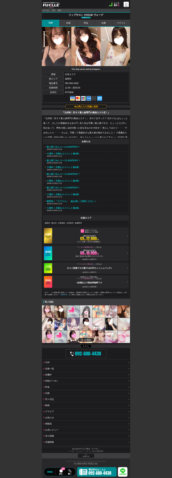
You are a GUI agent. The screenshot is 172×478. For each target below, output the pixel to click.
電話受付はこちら (99, 472)
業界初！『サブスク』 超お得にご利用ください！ (72, 201)
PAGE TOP (86, 456)
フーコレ (46, 10)
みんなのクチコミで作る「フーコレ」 (86, 449)
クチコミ (121, 23)
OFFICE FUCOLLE (88, 463)
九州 (53, 10)
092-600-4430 (72, 83)
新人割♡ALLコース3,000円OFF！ (63, 147)
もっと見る (86, 340)
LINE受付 (122, 474)
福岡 (59, 10)
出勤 (103, 23)
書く (70, 474)
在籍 (68, 23)
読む (61, 474)
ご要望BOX (63, 294)
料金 (86, 23)
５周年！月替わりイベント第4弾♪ (63, 154)
